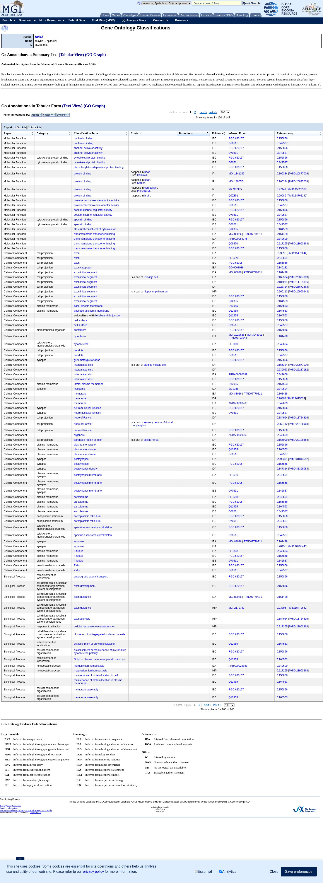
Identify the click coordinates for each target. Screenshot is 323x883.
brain (147, 195)
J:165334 (282, 173)
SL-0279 (233, 258)
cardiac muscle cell (155, 364)
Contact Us (160, 20)
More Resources (50, 20)
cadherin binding (83, 138)
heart (147, 172)
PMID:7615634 (296, 398)
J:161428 (282, 234)
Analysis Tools (134, 20)
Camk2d (142, 175)
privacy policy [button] (93, 871)
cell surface (80, 320)
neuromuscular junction (87, 408)
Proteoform (186, 133)
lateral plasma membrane (88, 384)
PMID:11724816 (298, 282)
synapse (79, 541)
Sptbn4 (141, 182)
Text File (20, 127)
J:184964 (282, 282)
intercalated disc (83, 364)
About (5, 15)
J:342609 (282, 238)
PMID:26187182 (298, 369)
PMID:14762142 (296, 195)
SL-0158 (233, 388)
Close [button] (274, 871)
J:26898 (281, 398)
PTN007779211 (253, 234)
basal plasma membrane (88, 305)
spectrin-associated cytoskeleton (93, 527)
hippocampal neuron (155, 291)
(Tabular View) (71, 55)
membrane (80, 393)
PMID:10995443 (296, 546)
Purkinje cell (151, 277)
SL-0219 (233, 475)
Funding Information (8, 808)
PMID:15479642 (296, 253)
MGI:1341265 (236, 173)
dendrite (78, 350)
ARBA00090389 (238, 374)
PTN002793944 (238, 337)
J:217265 (282, 243)
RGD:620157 (236, 138)
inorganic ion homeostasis (89, 665)
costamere (80, 329)
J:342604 (282, 258)
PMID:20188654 (298, 439)
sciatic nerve (151, 439)
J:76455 (281, 546)
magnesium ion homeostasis (90, 670)
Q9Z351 (233, 195)
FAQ (19, 15)
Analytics (227, 871)
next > (203, 112)
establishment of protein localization (94, 643)
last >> (213, 112)
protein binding (82, 173)
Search (7, 20)
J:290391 (282, 459)
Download (25, 20)
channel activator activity (88, 148)
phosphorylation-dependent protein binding (99, 167)
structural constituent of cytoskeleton (95, 229)
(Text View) (72, 106)
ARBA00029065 (238, 435)
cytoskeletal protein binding (90, 157)
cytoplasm (80, 336)
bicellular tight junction (108, 315)
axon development (84, 586)
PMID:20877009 (298, 173)
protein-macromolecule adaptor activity (96, 200)
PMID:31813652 (298, 459)
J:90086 (281, 195)
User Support (35, 812)
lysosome (79, 388)
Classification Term (86, 133)
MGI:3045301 (255, 334)
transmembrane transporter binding (94, 234)
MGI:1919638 (236, 334)
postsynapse (81, 459)
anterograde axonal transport (91, 576)
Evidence (63, 115)
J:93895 (281, 253)
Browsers (181, 20)
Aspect (36, 115)
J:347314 (282, 468)
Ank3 (39, 37)
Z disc (77, 565)
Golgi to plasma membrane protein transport (99, 659)
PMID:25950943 (298, 291)
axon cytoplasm (83, 267)
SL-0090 (233, 344)
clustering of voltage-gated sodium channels (99, 634)
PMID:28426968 (298, 423)
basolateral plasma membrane (91, 310)
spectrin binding (83, 219)
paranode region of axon (88, 439)
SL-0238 (233, 497)
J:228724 (282, 286)
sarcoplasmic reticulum (87, 516)
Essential (203, 871)
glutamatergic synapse (87, 360)
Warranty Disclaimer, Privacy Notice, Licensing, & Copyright (26, 810)
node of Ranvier (83, 417)
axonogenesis (82, 618)
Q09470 (233, 243)
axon (77, 253)
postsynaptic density (85, 468)
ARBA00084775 (238, 238)
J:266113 (282, 291)
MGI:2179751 (236, 607)
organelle (79, 435)
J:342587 (282, 143)
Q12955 (233, 229)
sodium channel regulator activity (93, 210)
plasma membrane (85, 444)
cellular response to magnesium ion (94, 626)
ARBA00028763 (238, 403)
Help (12, 15)
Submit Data (76, 20)
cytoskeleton (81, 344)
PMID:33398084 (298, 468)
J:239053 (282, 369)
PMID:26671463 (298, 286)
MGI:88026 (235, 234)
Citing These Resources (10, 806)
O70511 (233, 143)
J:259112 (282, 423)
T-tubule (78, 551)
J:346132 (282, 267)
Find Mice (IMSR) (103, 20)
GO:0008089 (236, 267)
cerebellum (150, 187)
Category (49, 115)
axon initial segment (85, 272)
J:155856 (282, 138)
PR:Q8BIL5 (143, 190)
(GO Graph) (95, 55)
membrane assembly (86, 689)
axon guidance (82, 596)
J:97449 (281, 189)
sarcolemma (81, 497)
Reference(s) (285, 133)
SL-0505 (233, 551)
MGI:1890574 (236, 181)
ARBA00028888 (238, 665)
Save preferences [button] (298, 871)
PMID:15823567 (296, 189)
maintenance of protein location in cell (96, 675)
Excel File (34, 127)
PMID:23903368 (298, 243)
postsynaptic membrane (88, 475)
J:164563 (282, 229)
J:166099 (282, 439)
